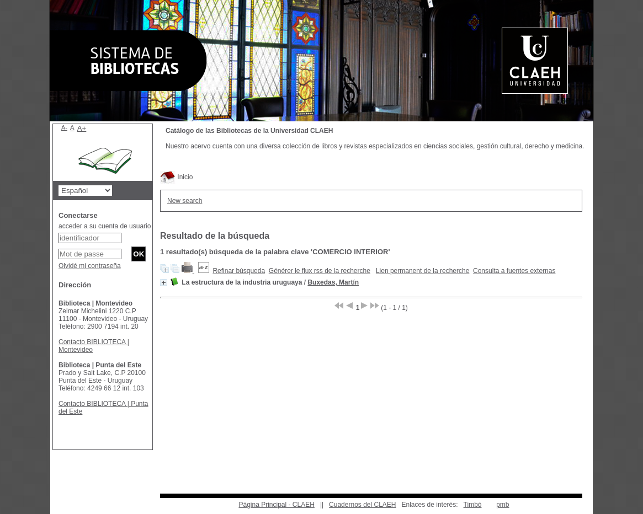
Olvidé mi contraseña (90, 266)
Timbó (473, 504)
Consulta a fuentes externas (514, 271)
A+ (82, 128)
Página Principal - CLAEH (276, 504)
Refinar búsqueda (238, 271)
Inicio (176, 177)
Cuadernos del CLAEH (362, 504)
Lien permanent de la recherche (422, 271)
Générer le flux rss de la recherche (319, 271)
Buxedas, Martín (333, 282)
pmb (502, 504)
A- (64, 127)
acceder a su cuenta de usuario (105, 226)
